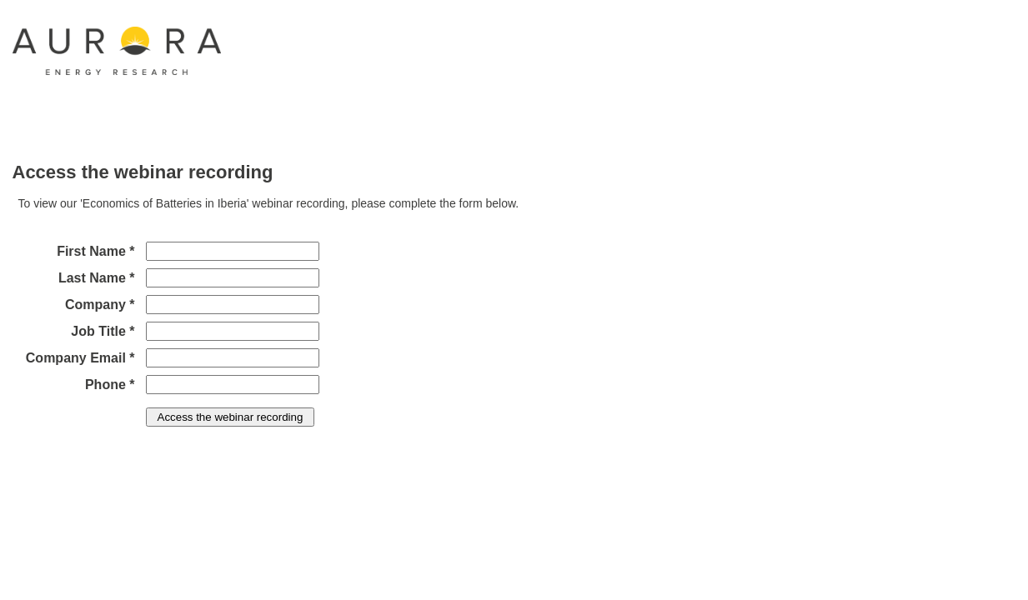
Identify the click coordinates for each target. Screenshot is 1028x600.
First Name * (95, 251)
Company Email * (80, 358)
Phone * (110, 385)
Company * (100, 305)
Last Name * (96, 278)
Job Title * (102, 331)
